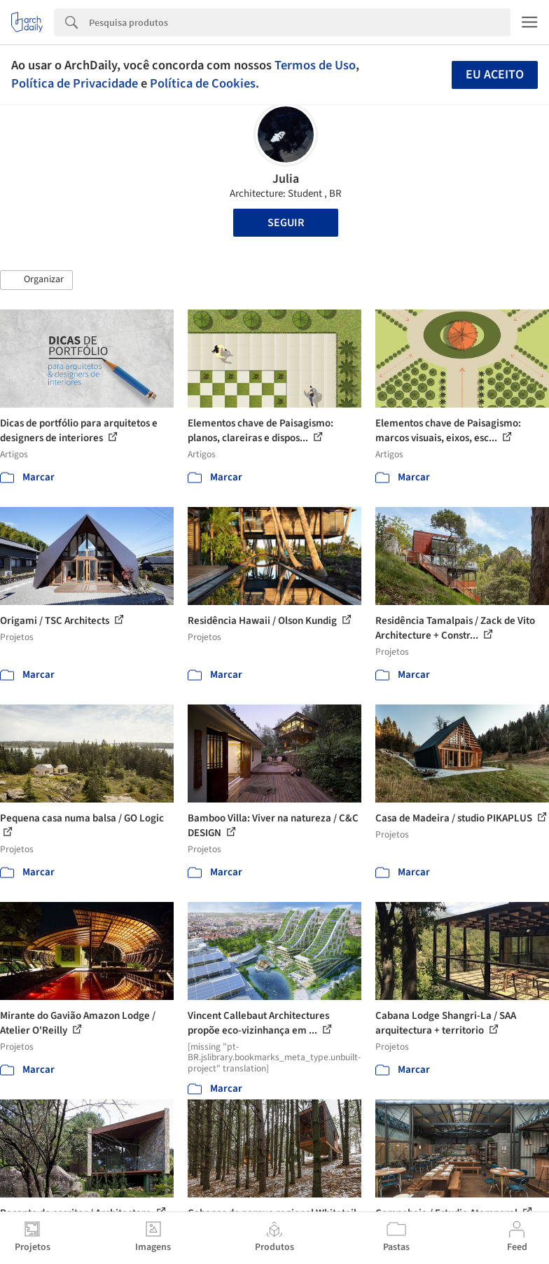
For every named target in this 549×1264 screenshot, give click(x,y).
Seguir (285, 222)
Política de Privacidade (74, 83)
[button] (36, 280)
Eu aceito (495, 74)
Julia (285, 179)
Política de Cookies (203, 83)
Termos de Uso (315, 65)
